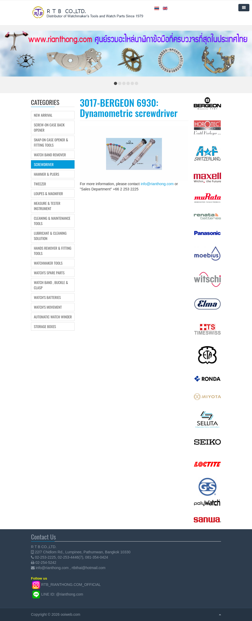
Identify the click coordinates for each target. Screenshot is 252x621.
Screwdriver (44, 164)
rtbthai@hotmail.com (89, 568)
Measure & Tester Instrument (47, 206)
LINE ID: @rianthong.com (62, 594)
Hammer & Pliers (46, 174)
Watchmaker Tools (48, 263)
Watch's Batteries (47, 297)
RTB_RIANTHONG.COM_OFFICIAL (71, 584)
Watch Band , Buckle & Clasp (51, 285)
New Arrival (43, 115)
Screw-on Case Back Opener (49, 127)
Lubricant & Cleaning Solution (50, 236)
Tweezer (40, 183)
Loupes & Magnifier (48, 193)
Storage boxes (45, 326)
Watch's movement (48, 307)
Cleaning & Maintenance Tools (52, 221)
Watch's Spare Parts (49, 272)
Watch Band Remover (50, 154)
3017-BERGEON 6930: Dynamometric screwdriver (128, 107)
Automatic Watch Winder (53, 316)
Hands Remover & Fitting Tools (52, 250)
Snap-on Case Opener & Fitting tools (51, 142)
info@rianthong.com (157, 184)
